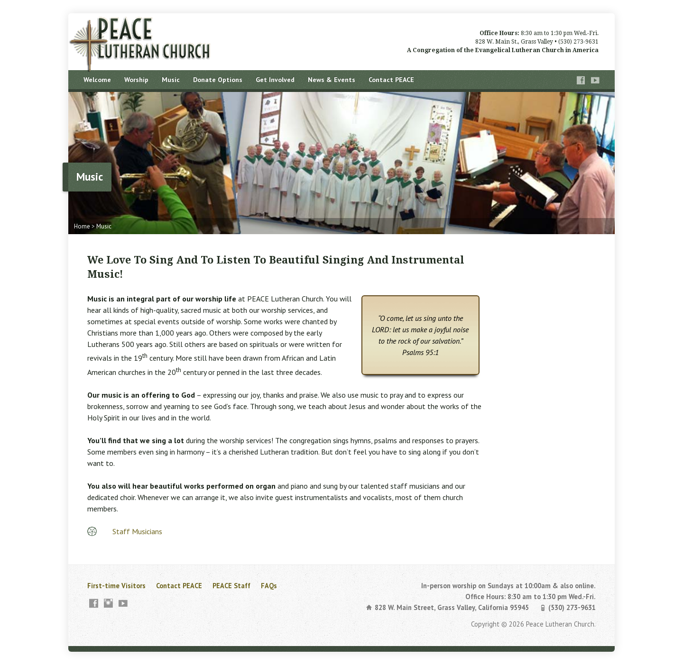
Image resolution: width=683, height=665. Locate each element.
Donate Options (217, 79)
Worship (136, 79)
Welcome (97, 79)
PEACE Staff (231, 585)
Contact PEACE (391, 79)
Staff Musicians (137, 531)
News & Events (331, 79)
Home (82, 226)
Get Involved (275, 79)
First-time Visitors (116, 585)
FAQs (269, 585)
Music (171, 79)
